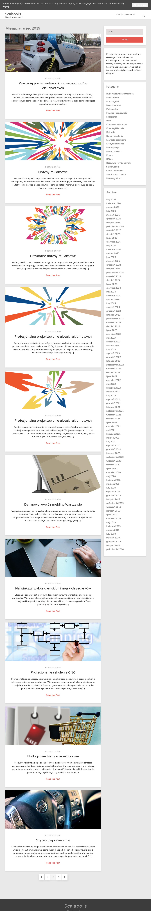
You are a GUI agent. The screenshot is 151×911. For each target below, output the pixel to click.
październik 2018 (115, 550)
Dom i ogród (112, 99)
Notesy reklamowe (53, 173)
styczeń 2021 (113, 447)
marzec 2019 (112, 531)
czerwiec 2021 (113, 427)
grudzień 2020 (113, 451)
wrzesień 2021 (113, 416)
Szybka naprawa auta (53, 842)
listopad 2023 (113, 316)
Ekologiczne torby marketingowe (53, 758)
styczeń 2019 (113, 539)
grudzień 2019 (113, 497)
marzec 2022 (112, 393)
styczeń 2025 (113, 262)
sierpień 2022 (113, 374)
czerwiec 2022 (113, 381)
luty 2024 (111, 304)
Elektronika (112, 110)
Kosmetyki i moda (115, 130)
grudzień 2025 (113, 220)
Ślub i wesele (112, 168)
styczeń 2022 (113, 401)
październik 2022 (115, 366)
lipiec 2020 (111, 470)
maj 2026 (111, 201)
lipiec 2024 (111, 285)
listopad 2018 (113, 547)
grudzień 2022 (113, 358)
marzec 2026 (112, 208)
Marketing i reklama (116, 141)
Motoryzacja (112, 149)
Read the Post (53, 112)
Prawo (109, 156)
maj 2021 (111, 431)
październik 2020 (115, 458)
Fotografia (111, 118)
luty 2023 (111, 351)
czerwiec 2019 (113, 520)
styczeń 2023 (113, 354)
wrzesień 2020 (113, 462)
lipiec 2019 (111, 516)
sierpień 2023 (113, 328)
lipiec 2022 (111, 378)
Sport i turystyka (114, 172)
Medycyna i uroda (115, 145)
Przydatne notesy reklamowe (53, 257)
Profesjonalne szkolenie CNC (53, 674)
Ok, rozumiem (140, 5)
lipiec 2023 (111, 331)
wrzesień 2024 (113, 278)
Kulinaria (110, 133)
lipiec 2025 (111, 239)
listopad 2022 (113, 362)
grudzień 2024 (113, 266)
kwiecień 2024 (113, 297)
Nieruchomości (113, 153)
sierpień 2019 (113, 512)
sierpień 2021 (113, 420)
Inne (108, 122)
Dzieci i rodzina (113, 106)
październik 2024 (115, 274)
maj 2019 (111, 524)
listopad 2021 (113, 408)
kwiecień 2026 (113, 205)
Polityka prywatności (125, 15)
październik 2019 (115, 504)
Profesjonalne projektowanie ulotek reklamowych (53, 338)
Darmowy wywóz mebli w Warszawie (53, 506)
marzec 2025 (112, 255)
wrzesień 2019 (113, 508)
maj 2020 (111, 477)
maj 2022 (111, 385)
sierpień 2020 (113, 466)
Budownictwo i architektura (120, 95)
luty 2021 (111, 443)
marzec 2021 (112, 439)
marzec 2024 (112, 301)
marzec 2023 (112, 347)
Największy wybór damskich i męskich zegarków (53, 590)
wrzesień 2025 (113, 231)
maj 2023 (111, 339)
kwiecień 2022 (113, 389)
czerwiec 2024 (113, 289)
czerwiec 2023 (113, 335)
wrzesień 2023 (113, 324)
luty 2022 (111, 397)
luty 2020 (111, 489)
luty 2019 (111, 535)
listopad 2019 (113, 500)
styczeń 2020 (113, 493)
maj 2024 (111, 293)
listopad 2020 (113, 454)
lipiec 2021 (111, 424)
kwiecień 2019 (113, 527)
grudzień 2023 (113, 312)
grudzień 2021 (113, 404)
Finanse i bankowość (116, 114)
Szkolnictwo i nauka (116, 176)
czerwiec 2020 (113, 474)
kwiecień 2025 (113, 251)
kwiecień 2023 (113, 343)
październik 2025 (115, 228)
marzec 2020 (112, 485)
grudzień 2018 (113, 543)
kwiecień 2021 (113, 435)
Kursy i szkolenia (114, 137)
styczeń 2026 (113, 216)
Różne (109, 160)
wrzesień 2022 (113, 370)
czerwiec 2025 (113, 243)
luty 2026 (111, 212)
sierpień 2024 (113, 281)
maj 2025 (111, 247)
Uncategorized (113, 180)
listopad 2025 (113, 224)
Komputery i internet (116, 126)
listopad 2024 (113, 270)
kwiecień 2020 (113, 481)
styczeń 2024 (113, 308)
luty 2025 (111, 258)
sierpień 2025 (113, 235)
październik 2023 (115, 320)
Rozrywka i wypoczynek (118, 164)
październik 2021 (115, 412)
